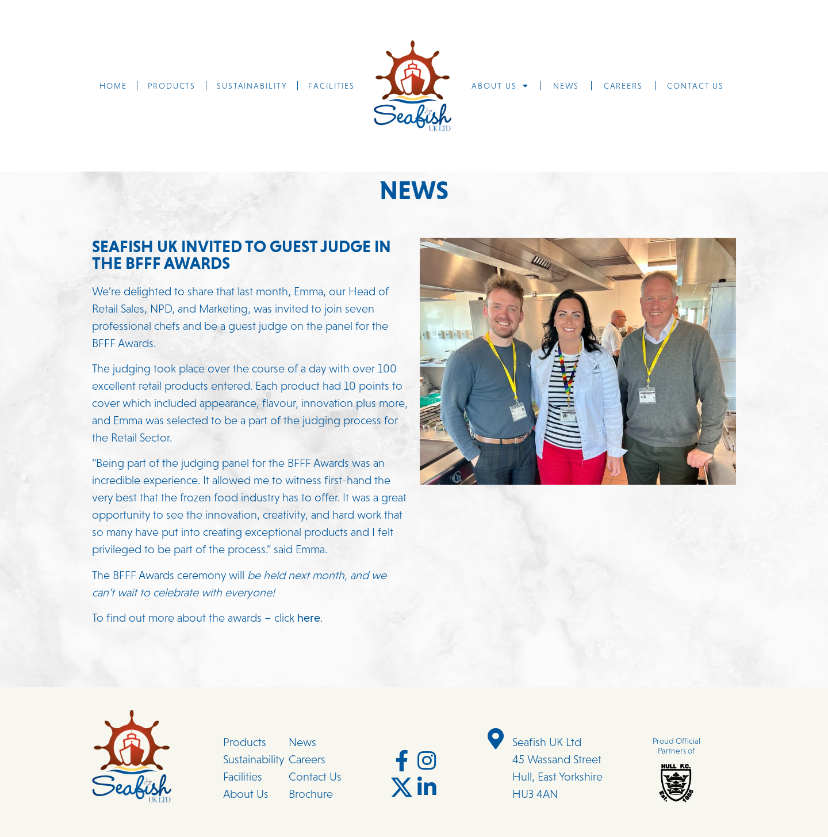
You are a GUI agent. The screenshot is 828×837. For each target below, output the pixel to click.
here (307, 617)
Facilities (331, 85)
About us (499, 86)
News (566, 85)
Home (113, 85)
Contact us (695, 85)
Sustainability (252, 85)
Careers (623, 85)
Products (171, 85)
